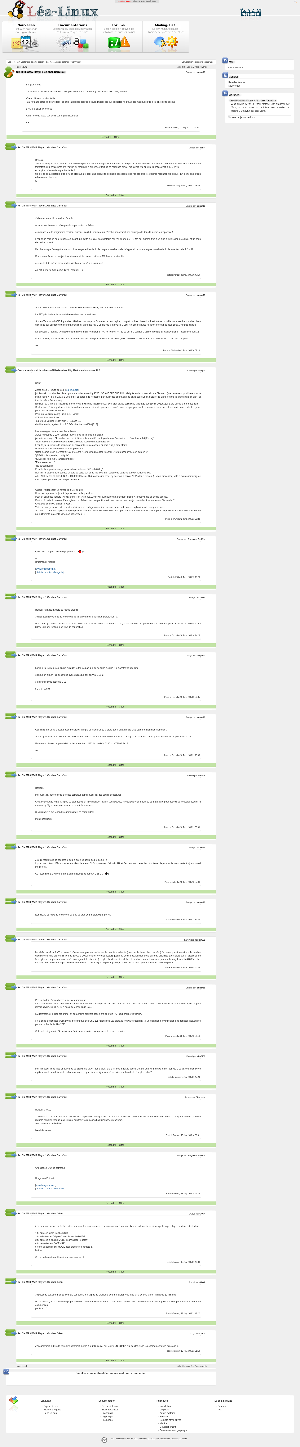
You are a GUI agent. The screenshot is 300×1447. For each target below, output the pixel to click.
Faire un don (50, 1413)
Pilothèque (107, 1420)
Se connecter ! (235, 67)
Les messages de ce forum (57, 62)
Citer (116, 137)
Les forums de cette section (32, 62)
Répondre (106, 137)
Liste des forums (236, 82)
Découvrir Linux (110, 1406)
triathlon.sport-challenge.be (50, 572)
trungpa (201, 371)
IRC (220, 1409)
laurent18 (201, 72)
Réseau (164, 1416)
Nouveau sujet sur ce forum (242, 117)
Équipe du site (51, 1406)
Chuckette (200, 1097)
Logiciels (164, 1409)
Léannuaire (107, 1413)
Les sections (13, 62)
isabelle (201, 776)
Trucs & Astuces (110, 1409)
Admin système (167, 1413)
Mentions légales (52, 1409)
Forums (222, 1406)
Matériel (164, 1423)
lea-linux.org (72, 390)
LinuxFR (136, 1)
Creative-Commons (179, 1439)
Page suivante (201, 67)
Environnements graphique (173, 1430)
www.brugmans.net (45, 568)
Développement (168, 1427)
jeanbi (202, 148)
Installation (165, 1406)
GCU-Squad (146, 1)
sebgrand (200, 656)
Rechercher (234, 85)
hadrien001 (200, 940)
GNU (154, 1)
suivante (209, 62)
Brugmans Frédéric (196, 539)
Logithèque (107, 1416)
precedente (198, 62)
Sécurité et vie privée (170, 1420)
